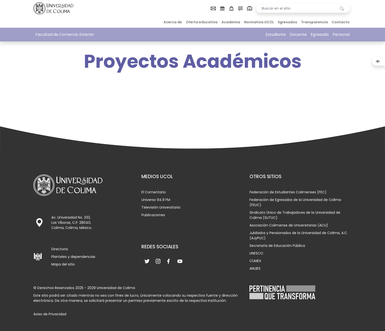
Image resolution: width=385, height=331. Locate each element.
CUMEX (255, 260)
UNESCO (256, 253)
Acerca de (173, 22)
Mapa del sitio (63, 264)
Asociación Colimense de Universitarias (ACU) (288, 225)
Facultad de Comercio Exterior (64, 34)
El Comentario (153, 192)
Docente (298, 34)
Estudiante (275, 34)
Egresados (287, 22)
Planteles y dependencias (73, 256)
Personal (341, 34)
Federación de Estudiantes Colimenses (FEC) (288, 192)
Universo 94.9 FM (155, 199)
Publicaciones (153, 214)
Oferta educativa (202, 22)
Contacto (341, 22)
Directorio (59, 249)
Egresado (320, 34)
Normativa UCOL (259, 22)
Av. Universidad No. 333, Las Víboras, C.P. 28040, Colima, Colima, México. (71, 222)
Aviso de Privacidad (49, 314)
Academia (230, 22)
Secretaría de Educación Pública (277, 245)
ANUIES (255, 268)
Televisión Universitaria (160, 207)
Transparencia (314, 22)
